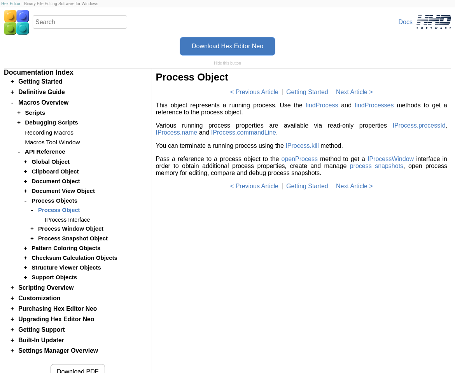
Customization (39, 298)
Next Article (352, 92)
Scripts (35, 112)
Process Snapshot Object (73, 238)
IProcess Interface (67, 220)
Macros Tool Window (52, 142)
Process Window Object (70, 229)
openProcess (299, 159)
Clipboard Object (55, 171)
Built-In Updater (41, 340)
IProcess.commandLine (243, 132)
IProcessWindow (391, 159)
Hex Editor (10, 3)
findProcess (322, 105)
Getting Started (307, 92)
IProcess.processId (418, 125)
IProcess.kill (301, 145)
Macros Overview (43, 102)
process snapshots (376, 166)
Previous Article (257, 92)
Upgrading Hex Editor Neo (56, 319)
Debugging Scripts (51, 122)
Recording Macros (49, 132)
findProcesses (374, 105)
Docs (406, 22)
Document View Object (63, 190)
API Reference (45, 151)
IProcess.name (177, 132)
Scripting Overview (46, 287)
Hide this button (227, 63)
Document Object (56, 181)
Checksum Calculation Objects (74, 257)
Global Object (51, 161)
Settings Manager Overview (58, 350)
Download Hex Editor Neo (227, 46)
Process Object (59, 210)
